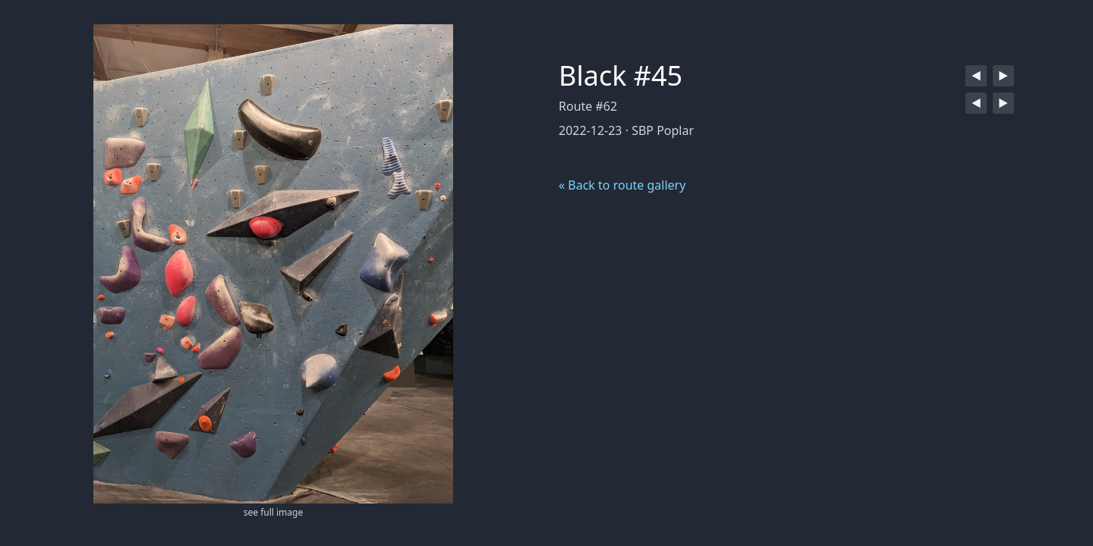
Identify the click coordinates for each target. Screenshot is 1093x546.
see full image (273, 512)
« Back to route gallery (622, 185)
